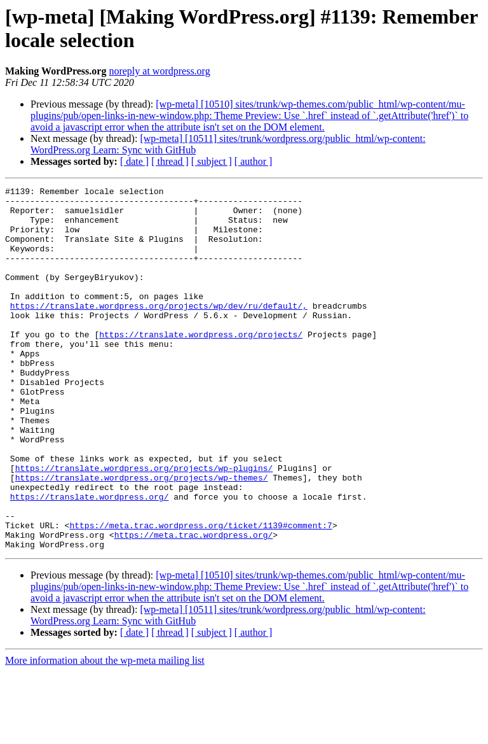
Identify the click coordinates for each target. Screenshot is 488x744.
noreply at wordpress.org (159, 71)
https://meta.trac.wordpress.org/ (193, 605)
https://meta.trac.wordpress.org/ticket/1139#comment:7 (200, 594)
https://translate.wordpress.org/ (89, 559)
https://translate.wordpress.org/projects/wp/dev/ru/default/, (159, 330)
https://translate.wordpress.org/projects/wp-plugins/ (144, 525)
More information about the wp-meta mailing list (105, 732)
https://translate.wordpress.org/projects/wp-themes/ (141, 536)
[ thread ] (170, 161)
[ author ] (253, 161)
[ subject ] (211, 161)
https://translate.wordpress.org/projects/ (200, 364)
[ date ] (134, 161)
